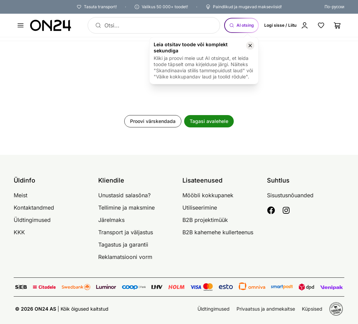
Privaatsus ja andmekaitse (265, 309)
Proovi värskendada (153, 121)
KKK (19, 232)
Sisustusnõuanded (290, 195)
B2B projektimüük (205, 219)
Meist (20, 195)
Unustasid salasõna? (124, 195)
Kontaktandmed (34, 207)
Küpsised (312, 309)
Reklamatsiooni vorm (125, 256)
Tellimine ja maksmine (126, 207)
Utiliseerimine (199, 207)
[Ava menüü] (20, 25)
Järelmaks (111, 219)
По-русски (334, 6)
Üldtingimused (32, 219)
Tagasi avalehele (209, 121)
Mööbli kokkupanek (207, 195)
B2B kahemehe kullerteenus (217, 232)
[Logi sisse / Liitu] (287, 25)
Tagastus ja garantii (123, 244)
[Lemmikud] (321, 25)
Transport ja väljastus (125, 232)
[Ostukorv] (337, 25)
